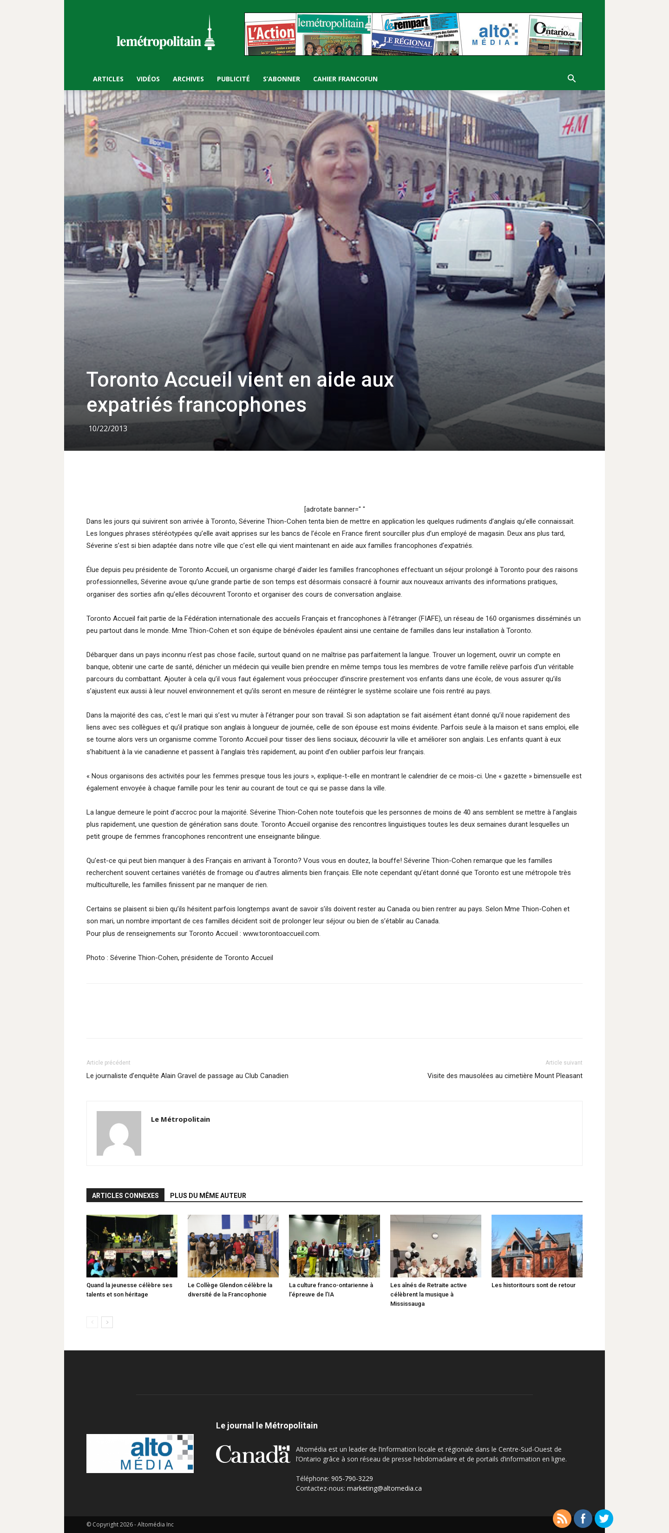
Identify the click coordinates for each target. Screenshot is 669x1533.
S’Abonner (281, 78)
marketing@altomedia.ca (384, 1488)
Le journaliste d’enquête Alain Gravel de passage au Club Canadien (187, 1076)
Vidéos (148, 78)
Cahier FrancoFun (345, 78)
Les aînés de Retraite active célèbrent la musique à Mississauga (428, 1294)
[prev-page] (92, 1322)
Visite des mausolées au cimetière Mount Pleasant (505, 1076)
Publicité (233, 78)
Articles (108, 78)
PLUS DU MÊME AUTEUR (208, 1195)
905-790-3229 (352, 1478)
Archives (188, 78)
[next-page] (107, 1322)
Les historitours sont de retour (534, 1285)
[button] (571, 79)
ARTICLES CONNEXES (125, 1195)
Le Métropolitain (180, 1119)
